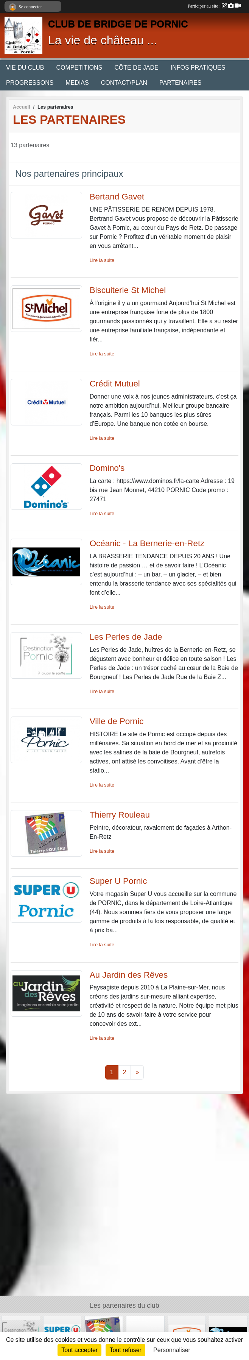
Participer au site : (214, 6)
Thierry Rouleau (120, 814)
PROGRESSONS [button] (29, 82)
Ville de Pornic (117, 721)
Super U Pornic (118, 881)
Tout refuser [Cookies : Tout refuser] (125, 1350)
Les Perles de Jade (126, 637)
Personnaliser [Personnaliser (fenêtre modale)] (171, 1350)
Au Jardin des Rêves (129, 975)
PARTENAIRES (180, 82)
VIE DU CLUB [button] (25, 67)
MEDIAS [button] (77, 82)
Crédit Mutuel (115, 383)
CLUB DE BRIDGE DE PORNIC (118, 24)
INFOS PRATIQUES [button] (198, 67)
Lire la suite (102, 260)
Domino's (107, 468)
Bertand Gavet (117, 196)
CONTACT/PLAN (124, 82)
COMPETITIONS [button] (79, 67)
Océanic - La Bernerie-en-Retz (147, 543)
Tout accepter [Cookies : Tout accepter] (79, 1350)
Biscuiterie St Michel (128, 290)
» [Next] (137, 1072)
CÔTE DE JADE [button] (136, 67)
